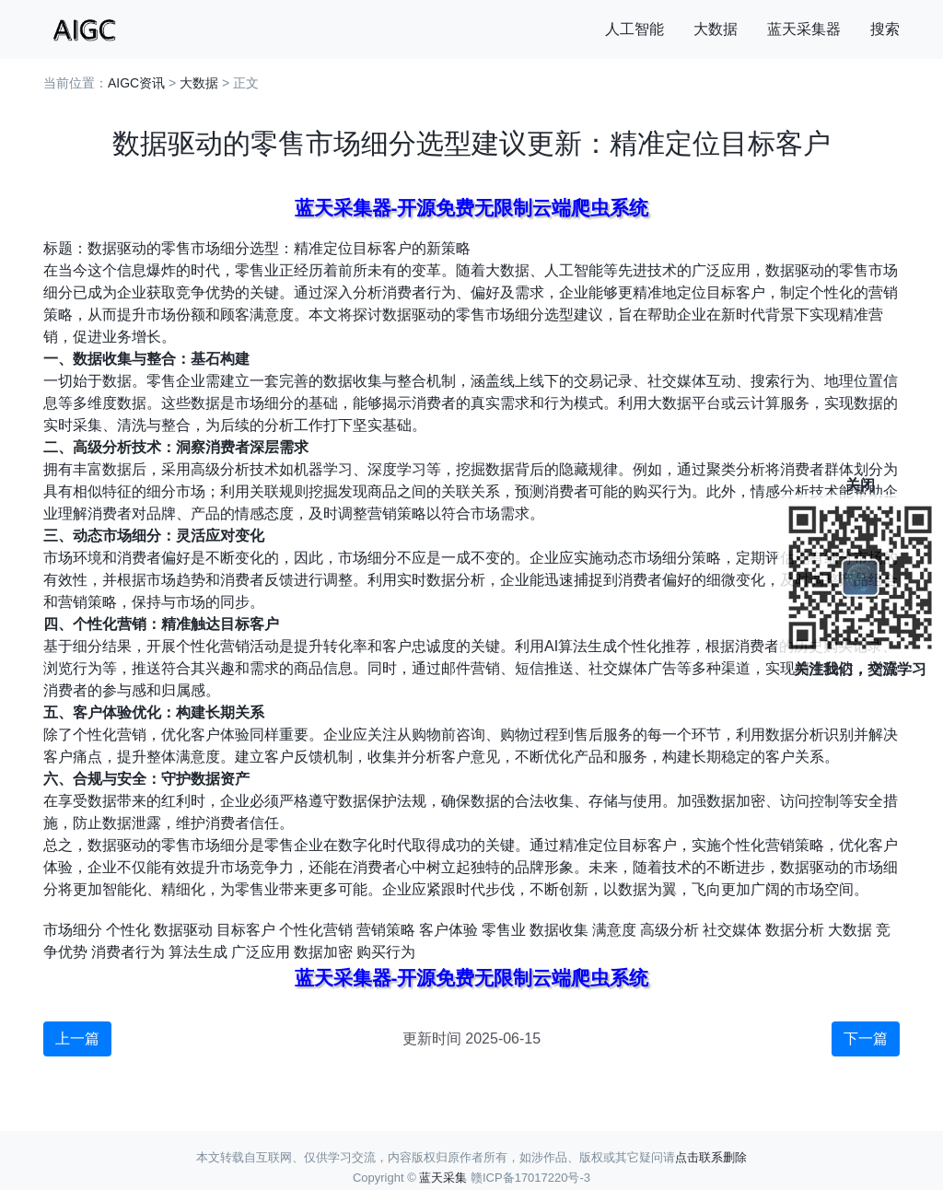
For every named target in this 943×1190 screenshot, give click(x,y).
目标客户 (245, 930)
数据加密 (323, 952)
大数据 (715, 29)
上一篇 (77, 1038)
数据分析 (794, 930)
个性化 (128, 930)
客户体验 (448, 930)
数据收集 (559, 930)
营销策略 (385, 930)
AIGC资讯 (136, 83)
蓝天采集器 (804, 29)
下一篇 (866, 1038)
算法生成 (198, 952)
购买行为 (385, 952)
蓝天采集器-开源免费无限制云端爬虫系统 (472, 207)
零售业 (504, 930)
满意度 (614, 930)
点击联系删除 (711, 1157)
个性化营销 (316, 930)
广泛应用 (260, 952)
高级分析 (669, 930)
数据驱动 (183, 930)
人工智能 (634, 29)
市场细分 (72, 930)
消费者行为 (128, 952)
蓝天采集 (443, 1177)
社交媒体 (732, 930)
